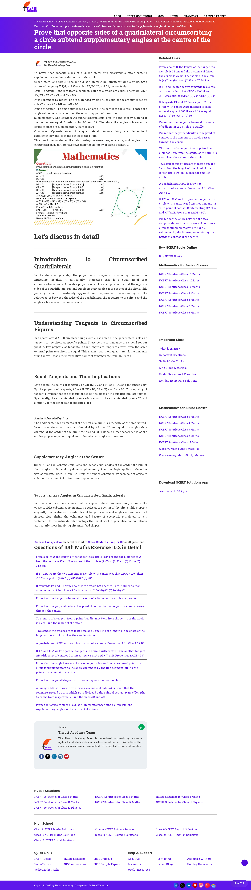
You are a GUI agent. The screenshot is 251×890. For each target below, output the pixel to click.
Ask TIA (239, 883)
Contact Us (164, 858)
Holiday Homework (199, 864)
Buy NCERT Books (170, 256)
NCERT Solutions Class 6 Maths (179, 312)
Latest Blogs (165, 864)
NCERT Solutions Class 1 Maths (178, 442)
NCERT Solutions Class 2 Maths (179, 436)
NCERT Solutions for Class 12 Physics (57, 807)
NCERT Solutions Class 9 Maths (179, 293)
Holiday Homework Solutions (178, 380)
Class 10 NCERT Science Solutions (116, 834)
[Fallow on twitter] (47, 756)
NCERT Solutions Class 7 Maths (179, 306)
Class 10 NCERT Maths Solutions (54, 834)
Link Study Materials (172, 367)
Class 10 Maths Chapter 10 (105, 542)
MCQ (161, 16)
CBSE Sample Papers (106, 864)
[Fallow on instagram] (60, 756)
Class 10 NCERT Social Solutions (54, 840)
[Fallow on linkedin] (54, 756)
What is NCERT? (169, 348)
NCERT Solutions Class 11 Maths (179, 280)
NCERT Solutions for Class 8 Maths (178, 796)
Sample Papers (215, 16)
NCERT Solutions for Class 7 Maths (117, 796)
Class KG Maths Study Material (179, 448)
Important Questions (172, 355)
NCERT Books (42, 858)
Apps (117, 16)
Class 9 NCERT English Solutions (176, 829)
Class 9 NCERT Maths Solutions (54, 829)
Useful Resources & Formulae (177, 374)
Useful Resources (139, 869)
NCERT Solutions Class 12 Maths (179, 274)
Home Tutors (42, 864)
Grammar (190, 16)
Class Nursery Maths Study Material (182, 455)
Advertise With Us (199, 858)
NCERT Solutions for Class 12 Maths (117, 802)
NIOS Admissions (75, 864)
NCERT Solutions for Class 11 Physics (179, 802)
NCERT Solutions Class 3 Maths (179, 429)
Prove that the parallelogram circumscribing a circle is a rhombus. (78, 680)
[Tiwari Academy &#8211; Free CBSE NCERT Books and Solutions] (30, 6)
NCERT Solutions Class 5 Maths (179, 416)
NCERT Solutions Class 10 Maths (179, 286)
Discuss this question (48, 542)
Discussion (135, 864)
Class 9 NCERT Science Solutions (116, 829)
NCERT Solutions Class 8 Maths (179, 299)
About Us (134, 858)
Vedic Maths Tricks (171, 361)
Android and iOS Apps (173, 491)
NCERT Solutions (139, 16)
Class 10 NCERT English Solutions (177, 834)
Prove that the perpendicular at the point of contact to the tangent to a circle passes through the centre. (187, 137)
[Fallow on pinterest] (66, 756)
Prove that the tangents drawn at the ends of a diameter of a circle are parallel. (86, 598)
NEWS (174, 16)
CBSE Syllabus (102, 858)
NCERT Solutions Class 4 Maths (179, 423)
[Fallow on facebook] (41, 756)
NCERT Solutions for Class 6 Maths (56, 796)
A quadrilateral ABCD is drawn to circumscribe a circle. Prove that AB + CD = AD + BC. (90, 643)
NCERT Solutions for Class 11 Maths (56, 802)
